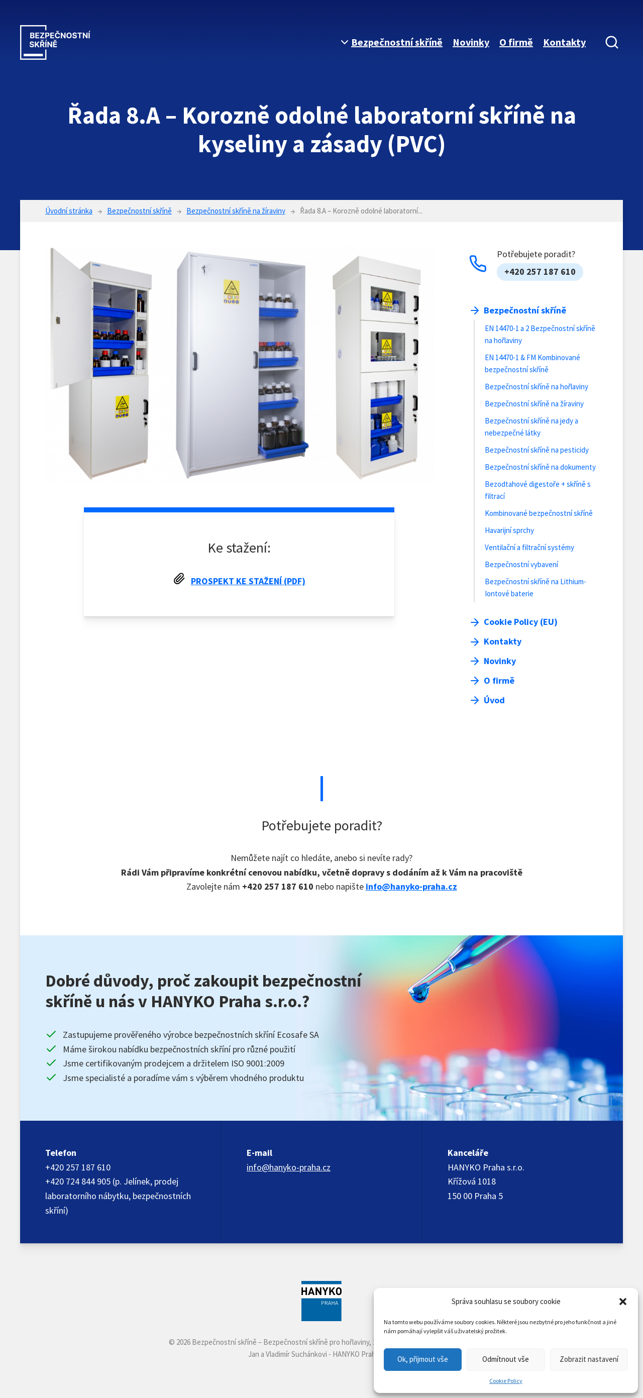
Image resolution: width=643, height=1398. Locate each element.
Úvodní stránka (68, 211)
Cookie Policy (505, 1380)
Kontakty (564, 42)
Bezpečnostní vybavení (521, 564)
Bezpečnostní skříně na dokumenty (540, 467)
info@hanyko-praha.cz (411, 886)
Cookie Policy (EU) (521, 621)
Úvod (494, 700)
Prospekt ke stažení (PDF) (248, 581)
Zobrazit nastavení (589, 1359)
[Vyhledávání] (612, 42)
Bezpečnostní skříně (397, 42)
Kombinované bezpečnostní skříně (539, 513)
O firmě (516, 42)
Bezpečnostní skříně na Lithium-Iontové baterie (535, 587)
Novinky (471, 42)
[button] (623, 1302)
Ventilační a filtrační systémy (529, 547)
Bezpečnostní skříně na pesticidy (537, 450)
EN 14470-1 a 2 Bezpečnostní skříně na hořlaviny (540, 334)
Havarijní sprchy (509, 530)
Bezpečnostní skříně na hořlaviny (536, 386)
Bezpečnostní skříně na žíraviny (534, 403)
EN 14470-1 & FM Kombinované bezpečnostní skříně (532, 363)
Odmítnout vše (505, 1359)
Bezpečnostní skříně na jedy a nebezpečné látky (531, 427)
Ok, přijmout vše (422, 1359)
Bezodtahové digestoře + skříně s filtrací (538, 490)
